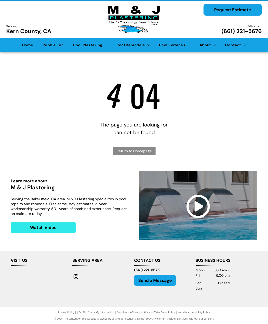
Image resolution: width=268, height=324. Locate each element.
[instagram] (75, 277)
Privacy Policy (66, 312)
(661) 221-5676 (241, 31)
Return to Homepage (134, 151)
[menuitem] (27, 45)
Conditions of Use (127, 312)
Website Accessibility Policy (194, 312)
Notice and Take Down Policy (158, 312)
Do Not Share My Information (96, 312)
